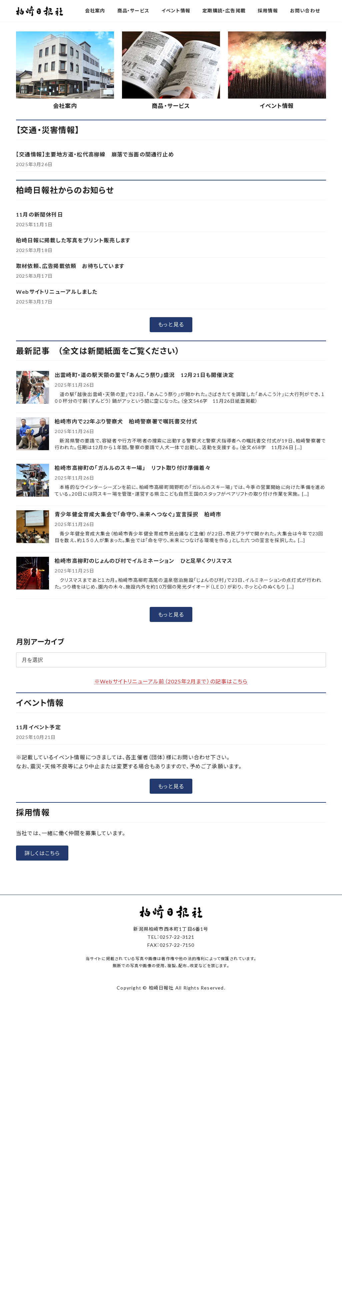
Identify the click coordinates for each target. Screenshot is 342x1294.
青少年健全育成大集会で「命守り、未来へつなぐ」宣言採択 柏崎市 (138, 622)
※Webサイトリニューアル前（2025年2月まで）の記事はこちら (171, 789)
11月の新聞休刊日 (39, 322)
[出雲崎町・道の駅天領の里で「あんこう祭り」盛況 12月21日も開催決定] (32, 496)
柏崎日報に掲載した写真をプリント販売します (73, 348)
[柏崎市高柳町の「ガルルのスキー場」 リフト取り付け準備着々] (32, 589)
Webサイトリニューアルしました (56, 400)
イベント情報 (277, 214)
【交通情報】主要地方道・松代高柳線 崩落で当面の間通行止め (95, 262)
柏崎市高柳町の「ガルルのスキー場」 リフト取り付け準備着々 (133, 576)
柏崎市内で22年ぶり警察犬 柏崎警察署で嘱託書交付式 (129, 529)
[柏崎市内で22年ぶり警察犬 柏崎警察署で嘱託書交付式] (32, 542)
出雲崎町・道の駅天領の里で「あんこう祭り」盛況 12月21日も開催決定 (144, 483)
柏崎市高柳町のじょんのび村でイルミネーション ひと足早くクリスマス (144, 669)
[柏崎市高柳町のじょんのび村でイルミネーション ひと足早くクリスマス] (32, 682)
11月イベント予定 (38, 835)
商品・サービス (171, 214)
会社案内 (65, 214)
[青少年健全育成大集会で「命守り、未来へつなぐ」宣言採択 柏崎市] (32, 635)
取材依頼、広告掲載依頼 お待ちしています (70, 374)
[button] (146, 125)
